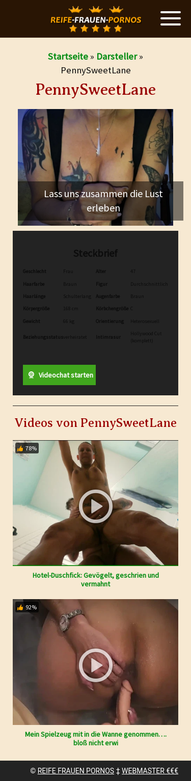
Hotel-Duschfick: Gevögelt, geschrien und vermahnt (96, 579)
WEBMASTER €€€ (150, 771)
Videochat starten (59, 375)
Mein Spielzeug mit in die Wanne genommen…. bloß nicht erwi (96, 738)
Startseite (68, 56)
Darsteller (116, 56)
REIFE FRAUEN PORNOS (76, 771)
